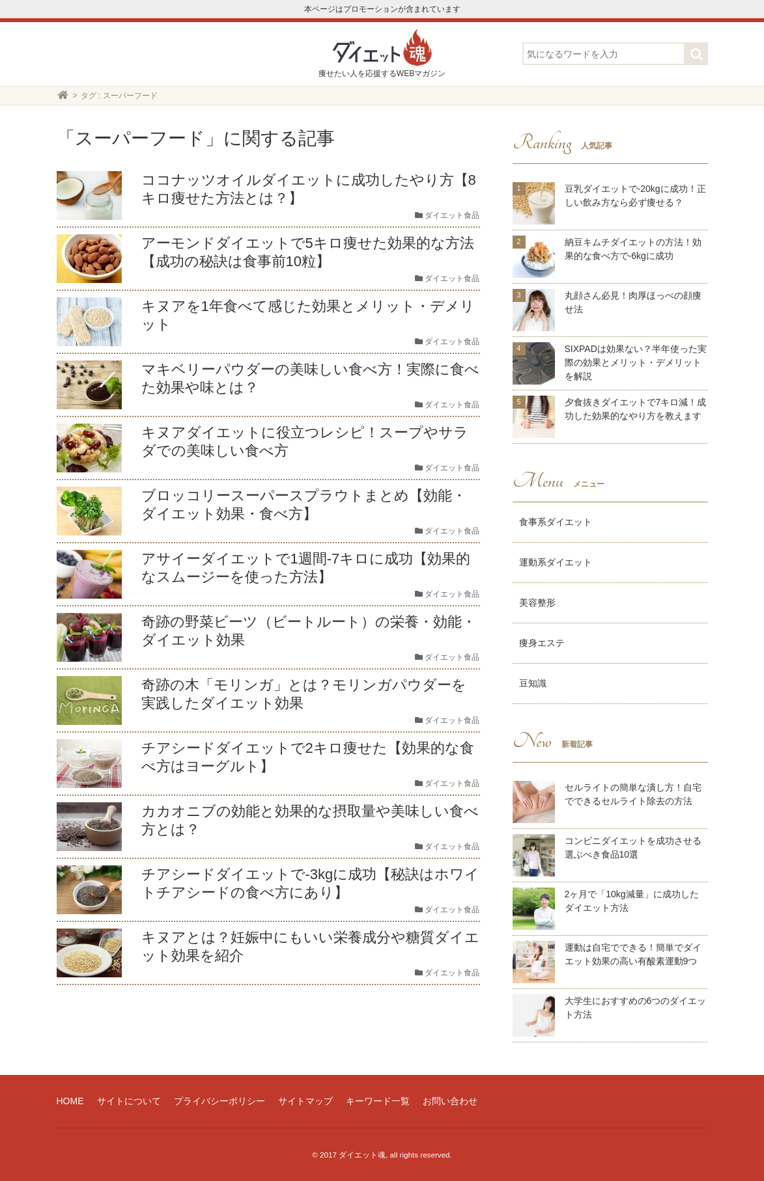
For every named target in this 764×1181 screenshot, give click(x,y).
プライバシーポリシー (219, 1101)
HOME (70, 1101)
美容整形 (537, 602)
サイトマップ (305, 1101)
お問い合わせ (450, 1101)
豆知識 (532, 683)
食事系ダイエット (555, 522)
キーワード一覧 (378, 1101)
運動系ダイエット (555, 562)
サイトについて (129, 1101)
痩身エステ (542, 643)
